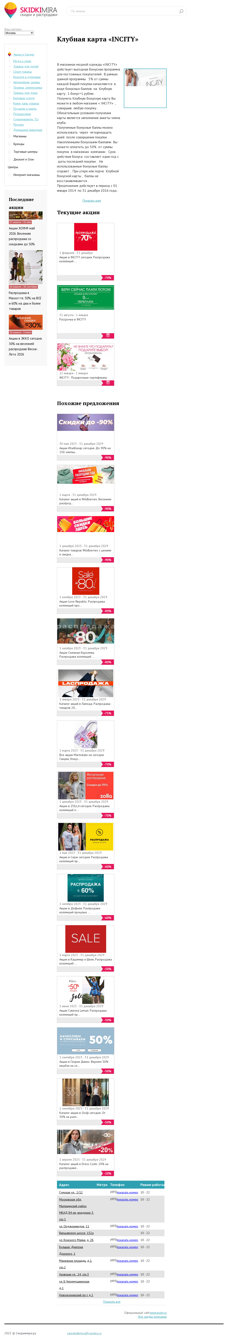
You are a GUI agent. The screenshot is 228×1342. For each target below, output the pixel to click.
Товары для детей (25, 66)
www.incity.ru (158, 1313)
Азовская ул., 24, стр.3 (74, 1274)
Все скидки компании (152, 1317)
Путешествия (22, 114)
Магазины (19, 136)
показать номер (127, 1192)
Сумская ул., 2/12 (71, 1192)
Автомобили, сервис (26, 82)
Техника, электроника (27, 87)
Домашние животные (27, 130)
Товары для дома (25, 93)
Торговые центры (25, 152)
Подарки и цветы (25, 109)
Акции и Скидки (23, 54)
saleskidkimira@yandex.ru (84, 1333)
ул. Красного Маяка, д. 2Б (76, 1240)
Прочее (18, 125)
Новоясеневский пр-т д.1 (76, 1295)
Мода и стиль (22, 61)
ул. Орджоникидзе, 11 (74, 1226)
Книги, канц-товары (26, 103)
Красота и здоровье (27, 77)
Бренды (18, 144)
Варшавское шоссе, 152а (76, 1233)
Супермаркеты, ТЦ (25, 119)
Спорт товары (22, 72)
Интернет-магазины (26, 175)
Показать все (112, 1302)
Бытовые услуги (24, 98)
